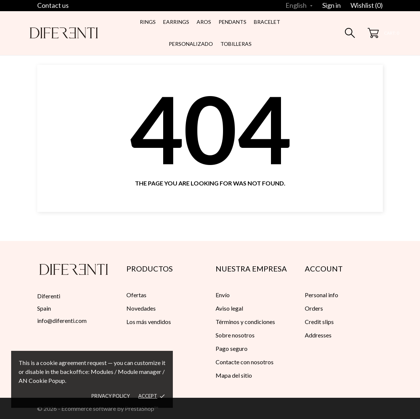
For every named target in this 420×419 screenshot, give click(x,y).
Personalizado (191, 44)
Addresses (318, 335)
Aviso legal (229, 308)
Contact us (53, 5)
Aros (204, 22)
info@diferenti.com (62, 320)
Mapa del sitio (234, 375)
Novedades (141, 308)
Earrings (176, 22)
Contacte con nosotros (245, 361)
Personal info (321, 294)
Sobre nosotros (235, 335)
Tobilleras (236, 44)
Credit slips (319, 321)
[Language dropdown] (299, 5)
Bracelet (267, 22)
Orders (314, 308)
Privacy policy (110, 396)
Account (324, 268)
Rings (148, 22)
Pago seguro (232, 348)
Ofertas (136, 294)
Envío (223, 294)
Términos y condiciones (245, 321)
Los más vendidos (148, 321)
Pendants (232, 22)
